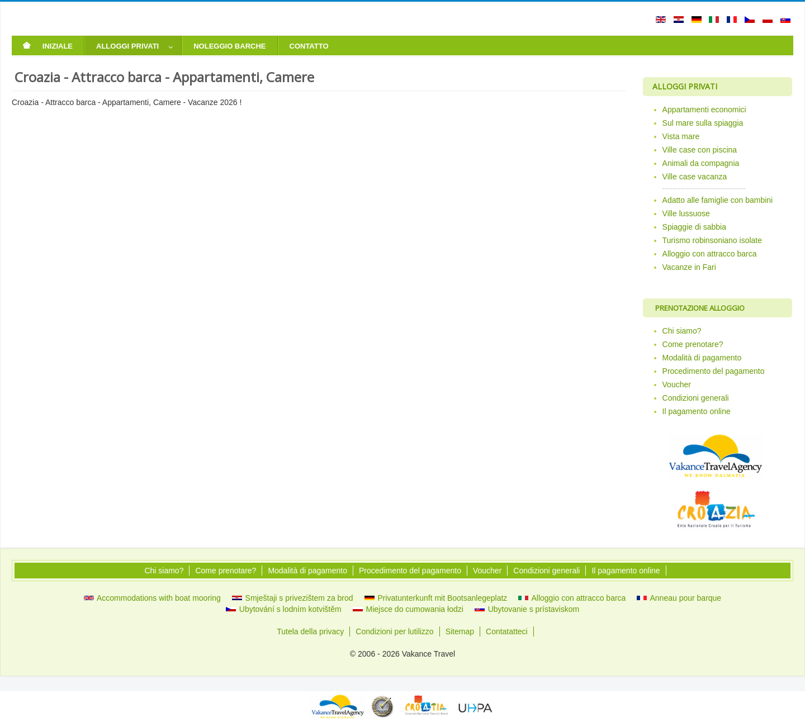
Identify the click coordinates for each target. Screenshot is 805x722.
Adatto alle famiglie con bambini (717, 200)
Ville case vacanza (694, 176)
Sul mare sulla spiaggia (703, 122)
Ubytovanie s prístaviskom (527, 609)
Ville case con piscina (699, 149)
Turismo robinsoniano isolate (712, 240)
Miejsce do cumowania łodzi (408, 609)
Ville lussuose (686, 213)
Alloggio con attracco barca (709, 253)
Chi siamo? (682, 330)
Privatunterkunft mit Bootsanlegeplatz (436, 597)
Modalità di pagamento (702, 357)
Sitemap (460, 631)
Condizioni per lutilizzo (394, 631)
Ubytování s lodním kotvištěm (284, 609)
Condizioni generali (695, 397)
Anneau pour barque (679, 597)
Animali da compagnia (701, 163)
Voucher (676, 384)
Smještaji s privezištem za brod (292, 597)
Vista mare (681, 136)
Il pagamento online (696, 411)
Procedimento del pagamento (713, 371)
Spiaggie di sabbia (694, 226)
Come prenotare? (692, 344)
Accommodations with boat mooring (152, 597)
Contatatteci (507, 631)
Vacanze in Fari (689, 267)
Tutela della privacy (310, 631)
